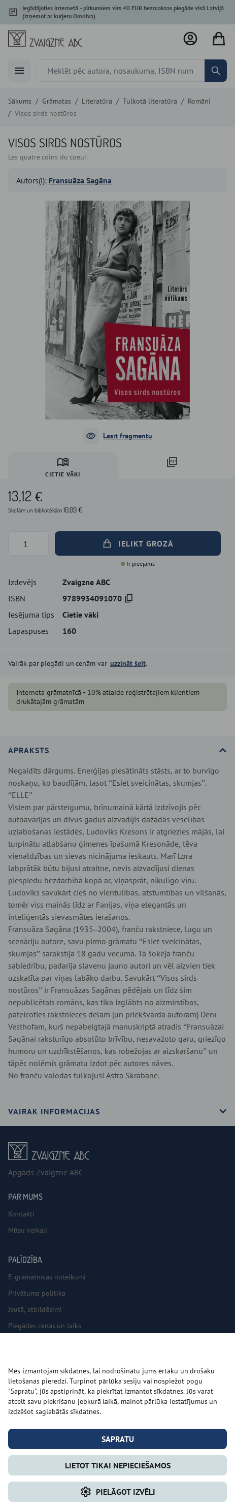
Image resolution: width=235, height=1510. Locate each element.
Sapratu (118, 1439)
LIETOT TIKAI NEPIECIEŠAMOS (118, 1465)
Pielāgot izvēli (117, 1492)
